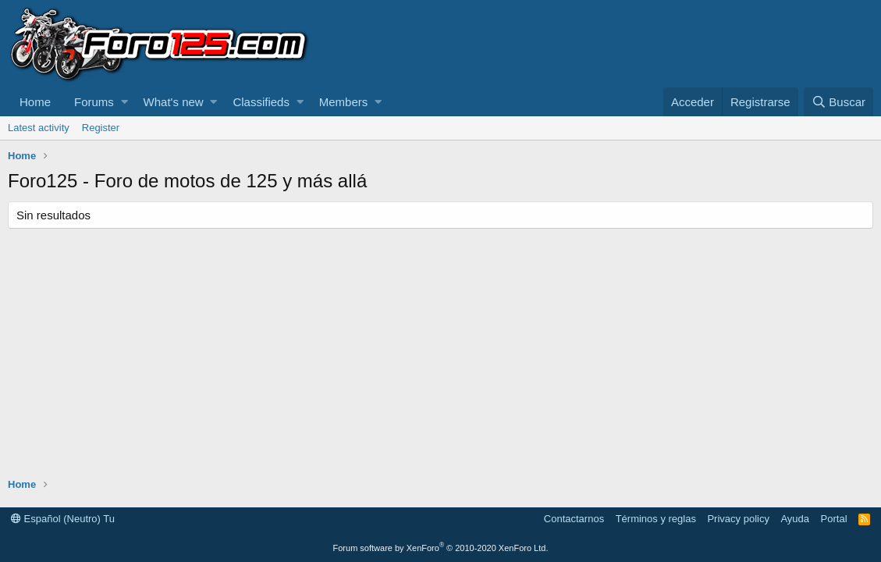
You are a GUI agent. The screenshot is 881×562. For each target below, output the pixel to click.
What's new (174, 101)
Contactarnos (574, 519)
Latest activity (38, 127)
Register (100, 127)
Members (343, 101)
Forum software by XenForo (441, 548)
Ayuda (794, 519)
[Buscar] (838, 101)
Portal (834, 519)
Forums (94, 101)
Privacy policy (738, 519)
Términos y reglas (656, 519)
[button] (124, 101)
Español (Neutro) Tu (63, 519)
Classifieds (261, 101)
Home (35, 101)
